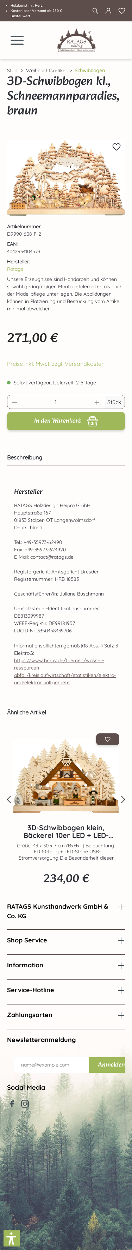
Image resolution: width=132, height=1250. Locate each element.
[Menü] (17, 40)
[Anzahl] (55, 402)
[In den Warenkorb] (66, 421)
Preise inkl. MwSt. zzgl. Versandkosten (56, 363)
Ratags (15, 269)
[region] (66, 178)
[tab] (64, 457)
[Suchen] (95, 10)
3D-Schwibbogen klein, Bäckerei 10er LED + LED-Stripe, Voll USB (66, 831)
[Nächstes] (123, 799)
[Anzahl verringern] (14, 402)
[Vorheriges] (9, 799)
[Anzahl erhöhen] (97, 402)
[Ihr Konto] (108, 10)
